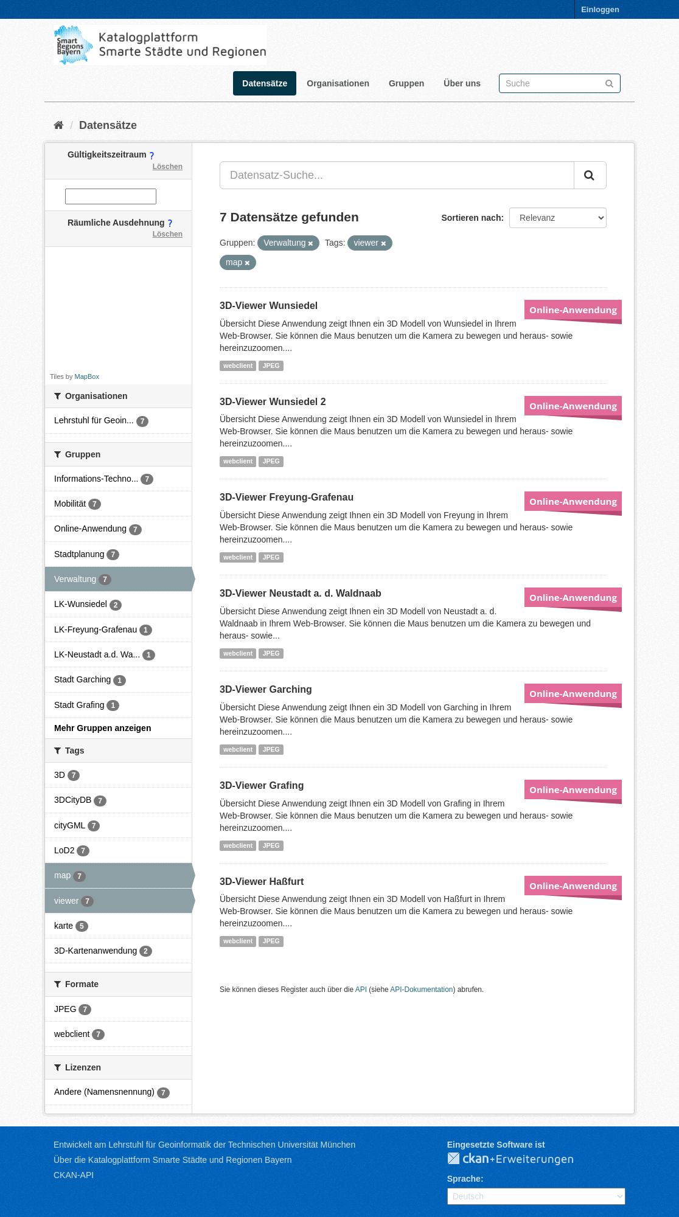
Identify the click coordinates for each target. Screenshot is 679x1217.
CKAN (520, 1159)
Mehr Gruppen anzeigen (102, 728)
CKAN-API (74, 1175)
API (361, 989)
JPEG (271, 365)
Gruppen (406, 83)
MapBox (87, 376)
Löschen (168, 166)
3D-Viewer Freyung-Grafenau (286, 497)
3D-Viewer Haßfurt (262, 881)
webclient (237, 365)
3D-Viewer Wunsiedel (269, 305)
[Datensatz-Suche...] (397, 175)
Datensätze (264, 83)
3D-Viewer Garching (266, 689)
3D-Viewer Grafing (262, 785)
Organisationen (338, 83)
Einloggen (600, 9)
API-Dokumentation (421, 989)
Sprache (464, 1179)
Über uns (462, 83)
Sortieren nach (471, 218)
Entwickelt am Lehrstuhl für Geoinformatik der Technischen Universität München (204, 1144)
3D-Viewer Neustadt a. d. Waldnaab (300, 593)
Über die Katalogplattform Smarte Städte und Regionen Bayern (172, 1160)
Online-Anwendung (573, 309)
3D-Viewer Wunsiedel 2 (273, 402)
